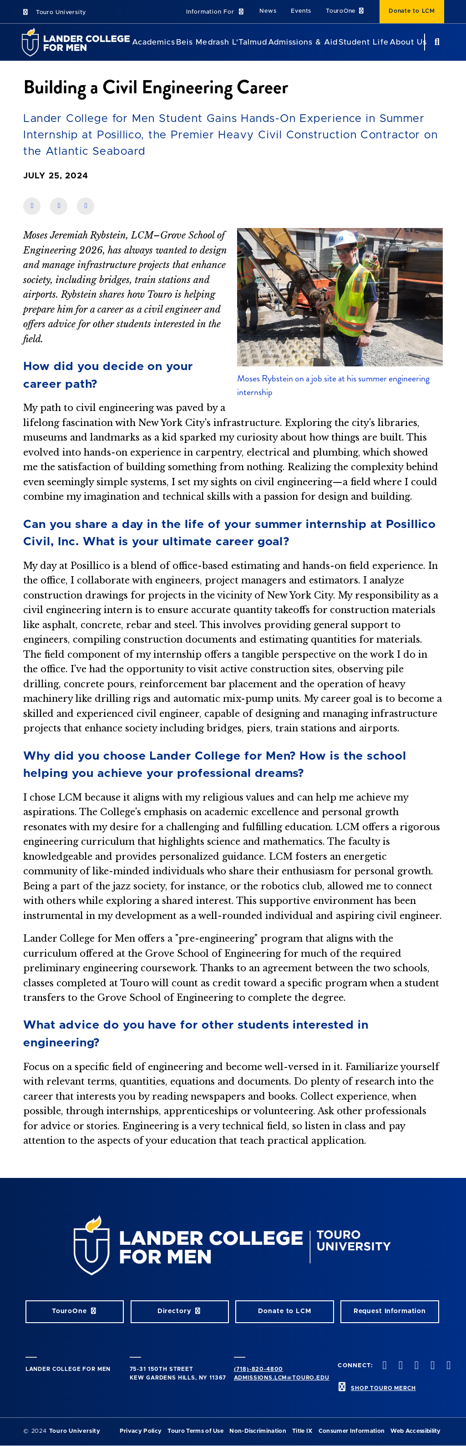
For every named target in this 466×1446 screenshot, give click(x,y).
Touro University (54, 12)
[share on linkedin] (58, 206)
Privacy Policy (141, 1431)
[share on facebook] (32, 206)
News (267, 11)
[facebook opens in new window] (384, 1366)
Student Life (363, 42)
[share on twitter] (85, 206)
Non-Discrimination (257, 1431)
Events (301, 11)
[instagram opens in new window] (415, 1366)
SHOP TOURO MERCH (383, 1388)
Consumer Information (352, 1431)
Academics (153, 42)
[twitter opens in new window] (399, 1366)
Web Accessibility (415, 1431)
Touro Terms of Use (195, 1431)
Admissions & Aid (303, 42)
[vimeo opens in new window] (432, 1366)
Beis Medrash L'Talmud (221, 42)
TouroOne (345, 11)
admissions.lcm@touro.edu (281, 1377)
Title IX (302, 1431)
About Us (408, 42)
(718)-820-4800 (259, 1369)
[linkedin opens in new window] (448, 1366)
